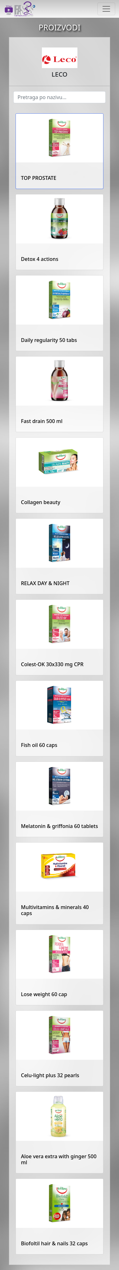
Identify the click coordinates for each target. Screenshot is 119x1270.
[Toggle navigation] (106, 9)
